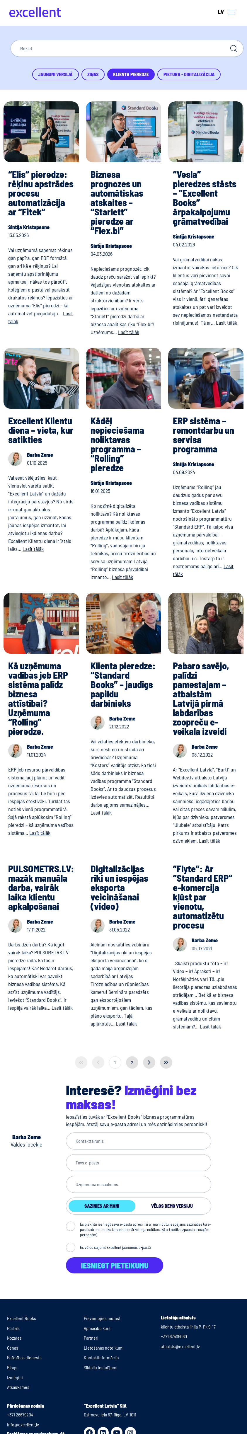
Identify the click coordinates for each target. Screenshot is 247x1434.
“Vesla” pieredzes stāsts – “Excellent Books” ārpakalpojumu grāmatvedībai (204, 197)
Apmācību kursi (98, 1328)
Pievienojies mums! (102, 1318)
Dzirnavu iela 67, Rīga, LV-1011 (110, 1414)
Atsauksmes (18, 1387)
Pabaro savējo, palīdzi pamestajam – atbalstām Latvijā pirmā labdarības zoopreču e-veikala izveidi (201, 698)
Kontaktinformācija (101, 1357)
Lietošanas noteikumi (104, 1347)
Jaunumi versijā (55, 74)
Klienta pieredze (131, 74)
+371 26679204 (20, 1414)
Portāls (13, 1328)
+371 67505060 (174, 1336)
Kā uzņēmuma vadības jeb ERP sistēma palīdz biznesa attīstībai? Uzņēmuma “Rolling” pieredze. (38, 698)
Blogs (12, 1367)
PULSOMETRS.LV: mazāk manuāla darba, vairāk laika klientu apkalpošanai (41, 887)
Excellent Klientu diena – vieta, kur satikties (41, 430)
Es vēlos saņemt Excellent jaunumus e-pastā (115, 1247)
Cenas (12, 1347)
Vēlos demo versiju (172, 1206)
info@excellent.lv (23, 1424)
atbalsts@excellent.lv (180, 1346)
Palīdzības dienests (24, 1357)
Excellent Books (21, 1318)
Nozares (14, 1338)
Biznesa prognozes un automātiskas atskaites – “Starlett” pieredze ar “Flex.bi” (117, 202)
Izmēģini (15, 1377)
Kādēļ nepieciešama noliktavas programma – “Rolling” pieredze (117, 444)
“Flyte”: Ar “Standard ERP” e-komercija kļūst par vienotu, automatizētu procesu (202, 896)
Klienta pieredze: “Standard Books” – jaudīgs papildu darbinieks (123, 684)
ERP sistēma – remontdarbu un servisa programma (203, 434)
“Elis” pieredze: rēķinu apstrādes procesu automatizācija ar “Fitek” (41, 192)
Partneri (91, 1338)
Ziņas (92, 74)
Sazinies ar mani (101, 1206)
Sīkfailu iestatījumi (100, 1367)
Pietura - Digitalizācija (189, 74)
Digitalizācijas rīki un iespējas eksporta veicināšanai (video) (119, 887)
